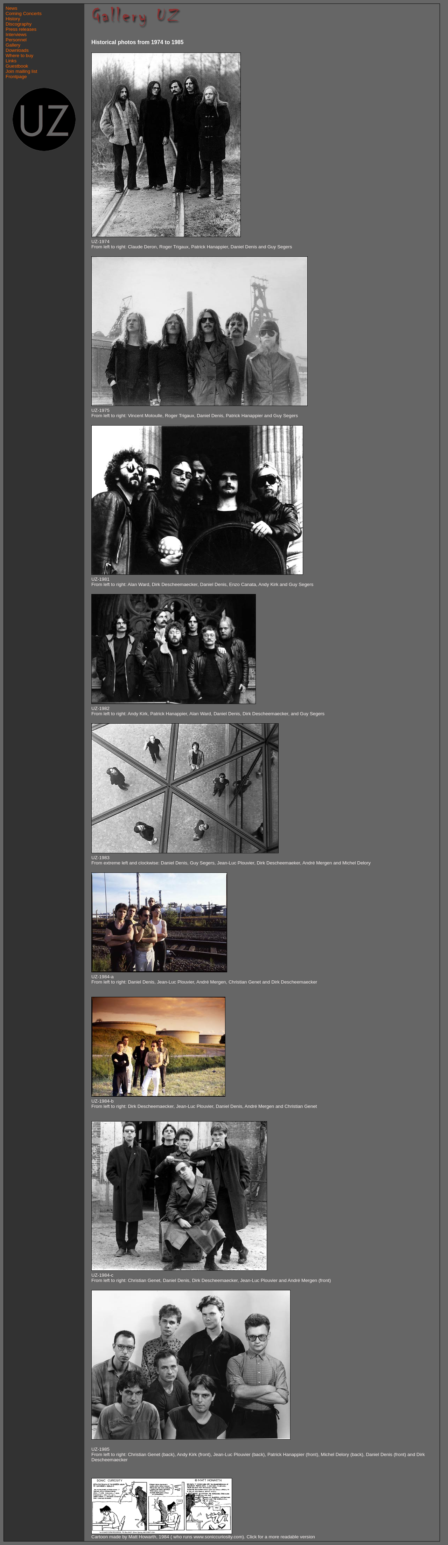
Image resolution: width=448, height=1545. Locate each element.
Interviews (16, 34)
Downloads (17, 50)
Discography (18, 24)
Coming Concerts (24, 13)
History (13, 18)
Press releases (21, 29)
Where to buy (19, 55)
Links (11, 60)
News (11, 8)
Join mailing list (21, 71)
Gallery (13, 45)
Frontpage (16, 76)
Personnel (16, 39)
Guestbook (17, 66)
